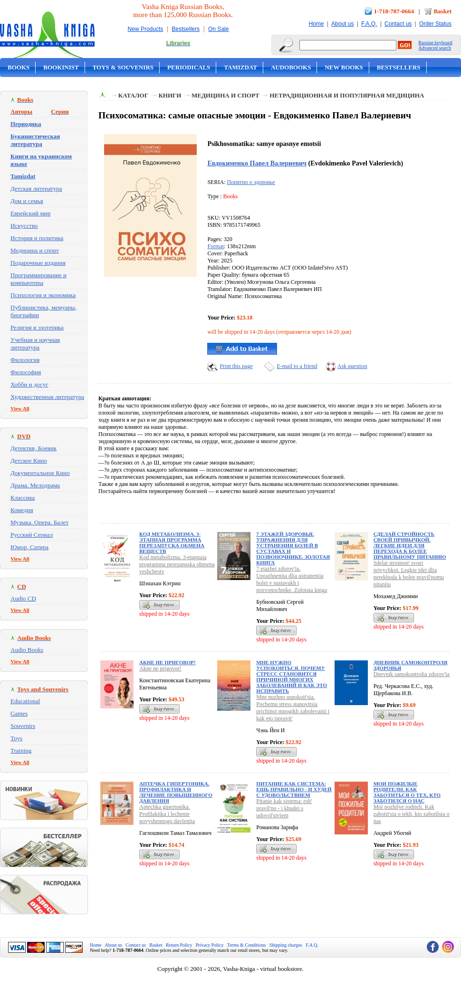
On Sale (218, 29)
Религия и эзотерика (37, 327)
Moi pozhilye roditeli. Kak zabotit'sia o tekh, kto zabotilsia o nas (412, 814)
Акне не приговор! (167, 662)
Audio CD (23, 598)
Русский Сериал (31, 534)
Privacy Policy (210, 945)
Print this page (236, 366)
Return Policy (179, 945)
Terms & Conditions (246, 945)
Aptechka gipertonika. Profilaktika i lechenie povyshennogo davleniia (167, 814)
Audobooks (291, 67)
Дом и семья (26, 200)
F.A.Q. (369, 23)
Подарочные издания (38, 262)
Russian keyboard (435, 42)
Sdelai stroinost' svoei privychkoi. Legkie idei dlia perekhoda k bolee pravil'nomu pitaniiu (409, 574)
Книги (169, 95)
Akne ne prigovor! (160, 668)
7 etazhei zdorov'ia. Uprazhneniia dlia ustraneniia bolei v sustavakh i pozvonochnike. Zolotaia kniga (291, 579)
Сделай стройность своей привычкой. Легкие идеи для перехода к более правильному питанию (410, 545)
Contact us (398, 23)
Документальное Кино (40, 472)
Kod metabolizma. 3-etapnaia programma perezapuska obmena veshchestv (177, 564)
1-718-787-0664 (394, 11)
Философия (25, 372)
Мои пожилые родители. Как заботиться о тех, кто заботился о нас (407, 792)
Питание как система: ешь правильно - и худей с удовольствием (294, 789)
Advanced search (434, 47)
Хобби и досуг (29, 384)
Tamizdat (240, 67)
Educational (25, 701)
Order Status (435, 23)
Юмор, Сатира (29, 547)
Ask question (352, 366)
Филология (24, 359)
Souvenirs (22, 725)
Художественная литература (47, 396)
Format (215, 246)
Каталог (133, 95)
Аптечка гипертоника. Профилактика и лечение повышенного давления (175, 792)
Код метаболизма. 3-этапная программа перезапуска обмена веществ (171, 542)
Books (18, 67)
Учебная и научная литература (35, 343)
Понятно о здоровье (251, 182)
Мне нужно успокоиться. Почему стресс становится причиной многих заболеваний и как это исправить (291, 676)
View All (19, 408)
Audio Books (26, 649)
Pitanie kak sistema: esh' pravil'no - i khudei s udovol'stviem (284, 808)
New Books (344, 67)
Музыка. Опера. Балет (39, 522)
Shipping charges (285, 945)
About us (342, 23)
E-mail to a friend (297, 366)
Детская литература (36, 188)
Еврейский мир (30, 213)
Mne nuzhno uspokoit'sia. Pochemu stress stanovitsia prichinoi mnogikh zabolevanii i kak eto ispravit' (292, 708)
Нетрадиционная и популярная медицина (346, 95)
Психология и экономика (43, 295)
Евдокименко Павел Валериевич (257, 163)
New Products (145, 29)
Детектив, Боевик (33, 448)
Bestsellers (186, 29)
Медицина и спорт (34, 250)
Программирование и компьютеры (38, 278)
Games (19, 713)
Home (316, 23)
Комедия (21, 509)
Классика (22, 497)
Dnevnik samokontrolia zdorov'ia (412, 674)
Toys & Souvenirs (123, 67)
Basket (442, 11)
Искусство (24, 225)
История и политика (36, 238)
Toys (16, 738)
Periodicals (188, 67)
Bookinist (60, 67)
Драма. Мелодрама (35, 485)
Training (20, 750)
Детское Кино (28, 460)
